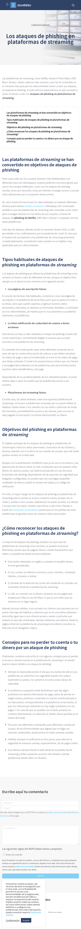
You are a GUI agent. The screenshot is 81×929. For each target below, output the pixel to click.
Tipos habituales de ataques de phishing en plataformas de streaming (38, 121)
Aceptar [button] (26, 920)
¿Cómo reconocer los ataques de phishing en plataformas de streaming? (38, 133)
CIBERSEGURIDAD (40, 25)
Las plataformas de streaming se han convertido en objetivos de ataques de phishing (39, 114)
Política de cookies (55, 912)
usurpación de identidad (25, 509)
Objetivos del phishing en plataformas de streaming (34, 127)
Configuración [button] (12, 920)
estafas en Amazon (34, 206)
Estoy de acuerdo (14, 854)
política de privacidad (57, 812)
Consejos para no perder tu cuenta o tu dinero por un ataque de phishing (40, 140)
